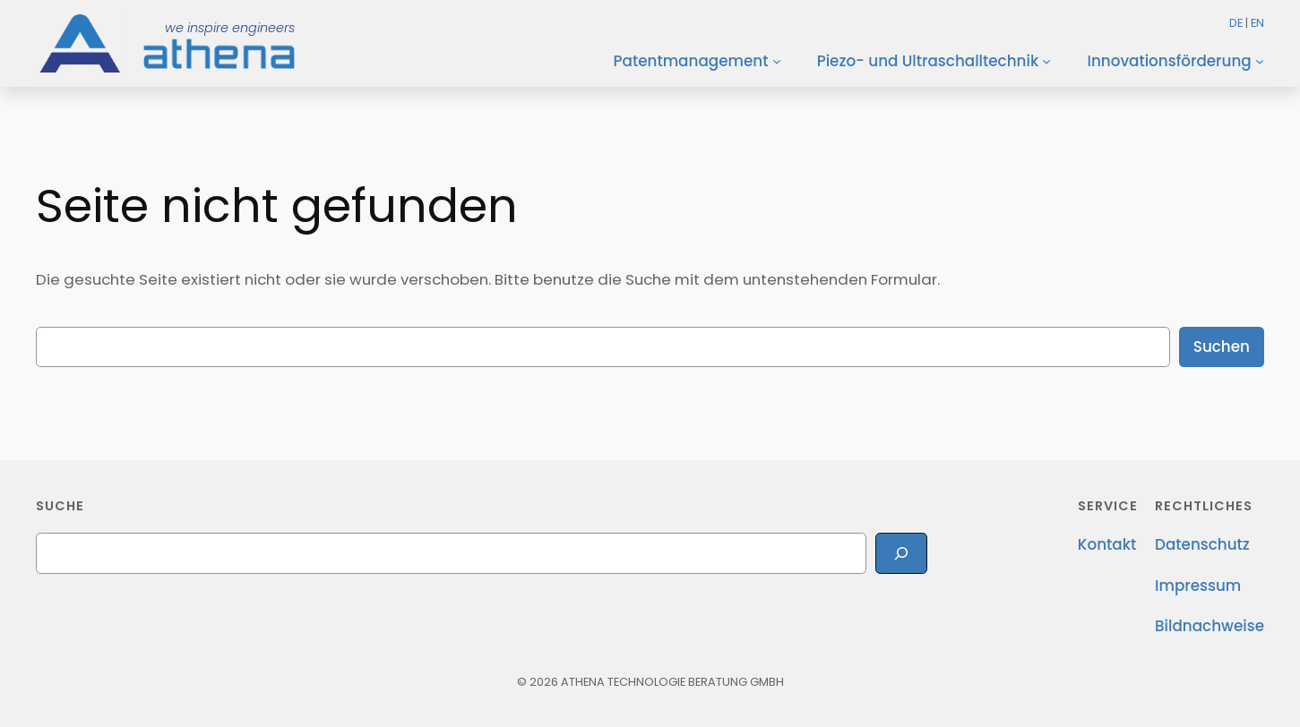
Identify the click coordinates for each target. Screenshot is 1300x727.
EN (1257, 22)
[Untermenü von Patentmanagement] (776, 60)
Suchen (1221, 346)
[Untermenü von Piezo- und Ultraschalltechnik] (1046, 60)
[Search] (901, 553)
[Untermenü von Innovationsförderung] (1259, 60)
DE (1236, 22)
